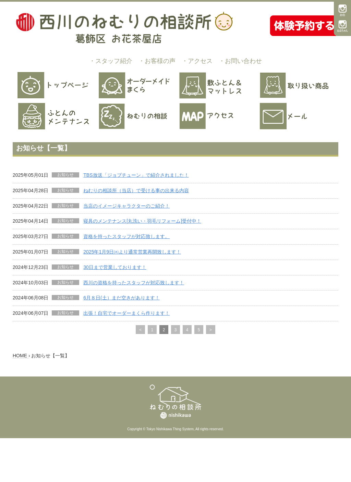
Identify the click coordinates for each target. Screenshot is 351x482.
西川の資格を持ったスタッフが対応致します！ (133, 282)
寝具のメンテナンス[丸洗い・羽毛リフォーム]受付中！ (142, 221)
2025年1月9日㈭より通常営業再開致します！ (132, 252)
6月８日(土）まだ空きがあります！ (121, 297)
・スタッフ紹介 (110, 61)
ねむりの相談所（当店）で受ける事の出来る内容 (136, 190)
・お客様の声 (157, 61)
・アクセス (197, 61)
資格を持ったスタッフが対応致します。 (126, 236)
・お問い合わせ (240, 61)
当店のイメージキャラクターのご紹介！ (126, 206)
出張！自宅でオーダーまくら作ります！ (126, 313)
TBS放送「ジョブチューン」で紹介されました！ (136, 175)
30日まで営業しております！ (114, 267)
